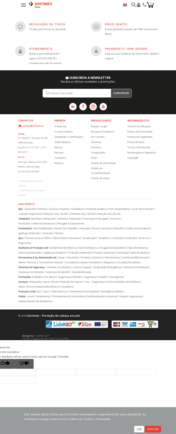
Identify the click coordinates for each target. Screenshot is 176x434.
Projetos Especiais (104, 252)
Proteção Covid (26, 291)
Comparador (98, 152)
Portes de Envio (135, 142)
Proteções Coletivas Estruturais (36, 223)
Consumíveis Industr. (51, 262)
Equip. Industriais (68, 257)
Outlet (22, 296)
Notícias (58, 163)
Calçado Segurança (29, 214)
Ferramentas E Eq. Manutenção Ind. (37, 257)
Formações (24, 277)
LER (139, 429)
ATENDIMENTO (41, 49)
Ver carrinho (98, 137)
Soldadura (77, 209)
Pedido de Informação (103, 163)
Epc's (47, 291)
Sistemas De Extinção (31, 272)
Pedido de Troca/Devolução (100, 171)
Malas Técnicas (27, 262)
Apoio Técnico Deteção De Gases (62, 282)
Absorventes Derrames (67, 238)
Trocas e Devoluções (139, 147)
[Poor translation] (24, 364)
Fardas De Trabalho (65, 228)
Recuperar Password (102, 131)
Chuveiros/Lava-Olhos (38, 238)
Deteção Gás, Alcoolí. (56, 214)
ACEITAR (152, 429)
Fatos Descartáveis (138, 228)
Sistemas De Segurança (31, 267)
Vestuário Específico (113, 228)
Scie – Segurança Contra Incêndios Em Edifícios (112, 282)
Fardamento (25, 228)
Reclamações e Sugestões (141, 152)
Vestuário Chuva (89, 228)
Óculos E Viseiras (59, 209)
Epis (20, 209)
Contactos (60, 157)
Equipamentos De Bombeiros (35, 301)
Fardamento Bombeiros (63, 248)
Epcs (20, 238)
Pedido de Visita (100, 178)
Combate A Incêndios (124, 238)
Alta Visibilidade (42, 228)
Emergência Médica (112, 291)
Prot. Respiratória (119, 209)
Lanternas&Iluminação (135, 257)
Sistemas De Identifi (57, 272)
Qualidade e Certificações (68, 137)
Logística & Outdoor (54, 252)
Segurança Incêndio (69, 277)
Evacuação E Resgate (95, 218)
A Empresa (60, 126)
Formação (123, 252)
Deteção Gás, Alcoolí (82, 214)
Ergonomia (24, 243)
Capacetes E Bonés (35, 209)
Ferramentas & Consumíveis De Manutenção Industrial (85, 296)
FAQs (94, 157)
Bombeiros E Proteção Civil (33, 248)
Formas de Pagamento (139, 137)
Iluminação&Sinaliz (29, 252)
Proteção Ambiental (79, 252)
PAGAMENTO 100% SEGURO (126, 49)
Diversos (144, 238)
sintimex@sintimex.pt (33, 126)
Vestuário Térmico (53, 233)
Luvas (30, 296)
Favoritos (96, 147)
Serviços (115, 218)
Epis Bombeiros (88, 248)
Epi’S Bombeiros (140, 252)
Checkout (96, 142)
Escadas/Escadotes (129, 262)
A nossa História (63, 131)
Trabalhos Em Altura (44, 277)
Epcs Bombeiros (138, 248)
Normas (58, 152)
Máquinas (110, 262)
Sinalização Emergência (107, 267)
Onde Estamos (62, 142)
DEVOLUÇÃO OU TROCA (47, 24)
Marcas (58, 147)
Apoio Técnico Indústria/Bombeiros (39, 286)
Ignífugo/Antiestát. (29, 233)
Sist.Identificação (82, 272)
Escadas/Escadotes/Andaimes (84, 262)
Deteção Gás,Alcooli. (109, 214)
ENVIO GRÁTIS (116, 24)
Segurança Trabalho (96, 277)
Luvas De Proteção (142, 209)
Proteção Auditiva (96, 209)
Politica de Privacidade (139, 131)
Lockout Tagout (82, 267)
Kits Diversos (60, 291)
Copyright (132, 157)
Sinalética (104, 238)
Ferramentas (112, 257)
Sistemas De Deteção (135, 267)
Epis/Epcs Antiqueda (43, 218)
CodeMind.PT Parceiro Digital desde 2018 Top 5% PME (45, 337)
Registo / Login (99, 126)
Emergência (117, 277)
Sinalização (89, 238)
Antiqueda (24, 218)
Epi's (39, 291)
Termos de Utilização (139, 126)
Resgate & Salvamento (71, 223)
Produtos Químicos (92, 257)
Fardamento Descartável (84, 291)
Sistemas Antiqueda (69, 218)
